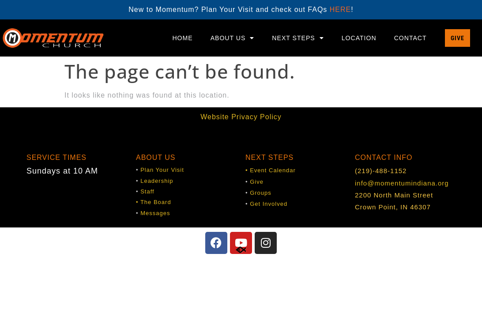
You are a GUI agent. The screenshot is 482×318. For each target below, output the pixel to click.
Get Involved (268, 204)
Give (257, 181)
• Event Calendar (270, 170)
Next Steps (298, 37)
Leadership (156, 181)
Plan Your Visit (162, 170)
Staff (147, 191)
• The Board (153, 202)
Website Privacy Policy (241, 117)
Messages (155, 213)
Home (182, 38)
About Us (233, 37)
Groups (260, 192)
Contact (410, 38)
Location (359, 38)
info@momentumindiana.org (402, 183)
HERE (340, 9)
